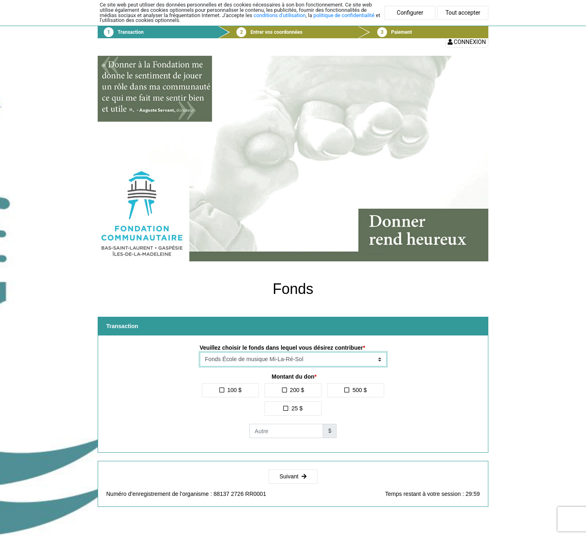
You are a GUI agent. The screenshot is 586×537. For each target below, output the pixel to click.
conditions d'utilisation (280, 15)
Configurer (410, 12)
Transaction (131, 32)
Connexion (467, 42)
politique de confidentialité (343, 15)
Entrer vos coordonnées (276, 32)
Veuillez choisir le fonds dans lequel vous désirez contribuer (281, 347)
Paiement (401, 32)
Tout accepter (463, 12)
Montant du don (293, 376)
